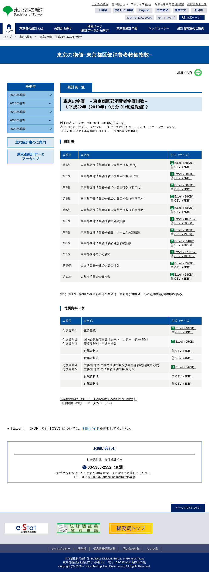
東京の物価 (25, 36)
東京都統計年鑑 (127, 28)
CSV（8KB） (183, 267)
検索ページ (193, 17)
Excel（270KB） (185, 252)
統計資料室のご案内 (190, 28)
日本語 (103, 10)
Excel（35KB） (184, 162)
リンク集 (152, 548)
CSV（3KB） (183, 278)
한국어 (199, 10)
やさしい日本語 (124, 10)
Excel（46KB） (185, 328)
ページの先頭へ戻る (187, 507)
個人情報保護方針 (104, 548)
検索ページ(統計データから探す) (95, 28)
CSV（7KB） (183, 166)
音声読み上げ (120, 4)
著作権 (82, 548)
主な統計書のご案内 (30, 142)
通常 (181, 4)
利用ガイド (91, 428)
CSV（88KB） (184, 245)
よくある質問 (100, 4)
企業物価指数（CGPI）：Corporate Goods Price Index (96, 399)
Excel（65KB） (185, 341)
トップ (9, 31)
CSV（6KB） (184, 350)
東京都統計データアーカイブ (30, 157)
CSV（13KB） (184, 234)
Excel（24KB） (184, 274)
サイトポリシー (60, 548)
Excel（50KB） (184, 230)
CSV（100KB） (184, 256)
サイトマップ (166, 17)
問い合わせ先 (131, 548)
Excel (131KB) (184, 241)
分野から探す (63, 28)
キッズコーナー (158, 28)
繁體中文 (180, 10)
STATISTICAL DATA (139, 17)
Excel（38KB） (184, 174)
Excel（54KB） (185, 367)
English (144, 10)
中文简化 (162, 10)
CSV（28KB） (184, 223)
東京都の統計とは (31, 28)
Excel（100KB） (185, 219)
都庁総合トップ (197, 4)
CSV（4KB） (184, 358)
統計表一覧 (76, 87)
